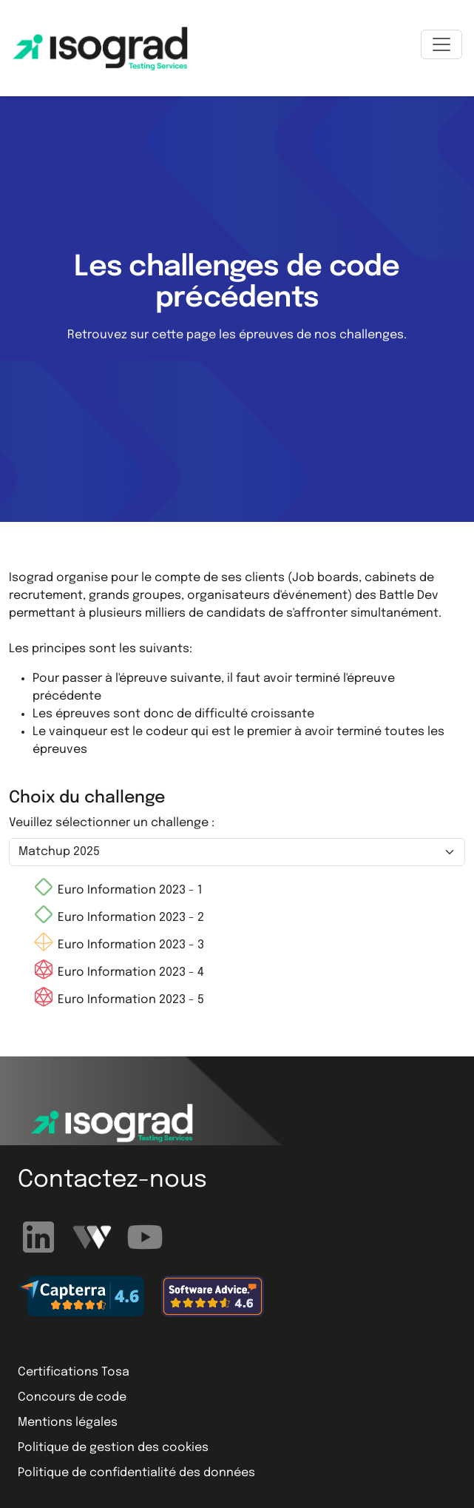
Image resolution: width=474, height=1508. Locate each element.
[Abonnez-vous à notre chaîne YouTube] (145, 1236)
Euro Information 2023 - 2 (118, 917)
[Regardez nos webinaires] (94, 1236)
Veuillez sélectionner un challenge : (111, 823)
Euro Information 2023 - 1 (118, 890)
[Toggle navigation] (441, 44)
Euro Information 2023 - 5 (118, 999)
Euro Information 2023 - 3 (118, 945)
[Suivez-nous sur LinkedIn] (41, 1236)
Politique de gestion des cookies (113, 1447)
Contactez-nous (112, 1180)
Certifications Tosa (73, 1372)
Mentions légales (68, 1422)
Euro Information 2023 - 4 (118, 972)
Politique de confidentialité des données (136, 1473)
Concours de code (72, 1397)
